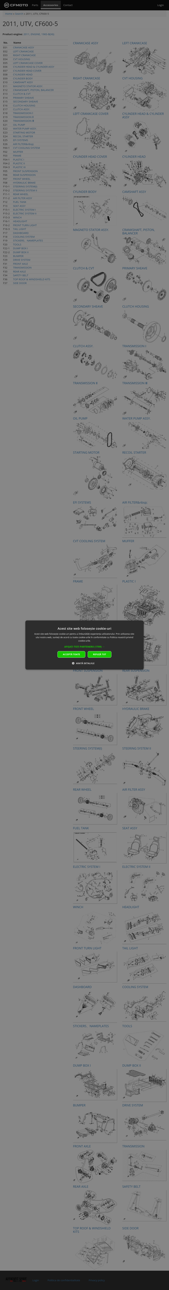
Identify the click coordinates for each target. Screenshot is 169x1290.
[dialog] (84, 645)
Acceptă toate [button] (71, 654)
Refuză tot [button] (99, 654)
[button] (84, 646)
